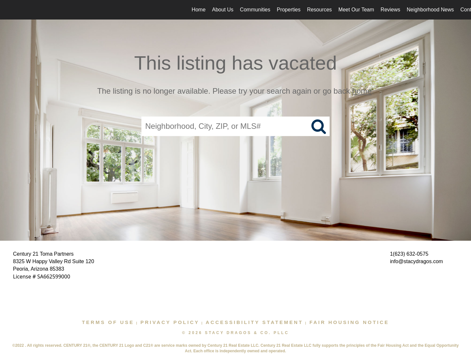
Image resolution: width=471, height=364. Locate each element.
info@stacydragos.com (416, 261)
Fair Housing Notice (349, 322)
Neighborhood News (430, 9)
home (362, 91)
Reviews (390, 9)
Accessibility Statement (254, 322)
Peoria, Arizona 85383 (38, 269)
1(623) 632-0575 (409, 254)
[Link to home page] (8, 10)
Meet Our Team (356, 9)
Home (199, 9)
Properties (288, 9)
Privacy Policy (169, 322)
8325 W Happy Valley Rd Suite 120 (53, 261)
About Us (222, 9)
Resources (319, 9)
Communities (255, 9)
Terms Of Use (108, 322)
